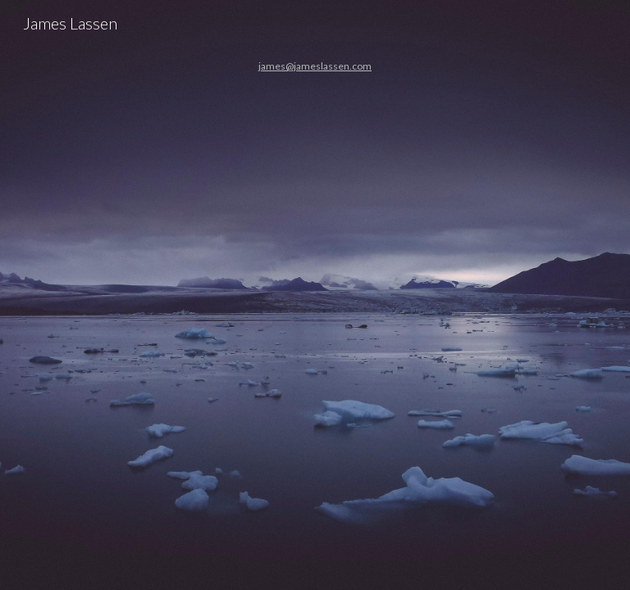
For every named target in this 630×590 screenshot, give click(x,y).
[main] (314, 295)
